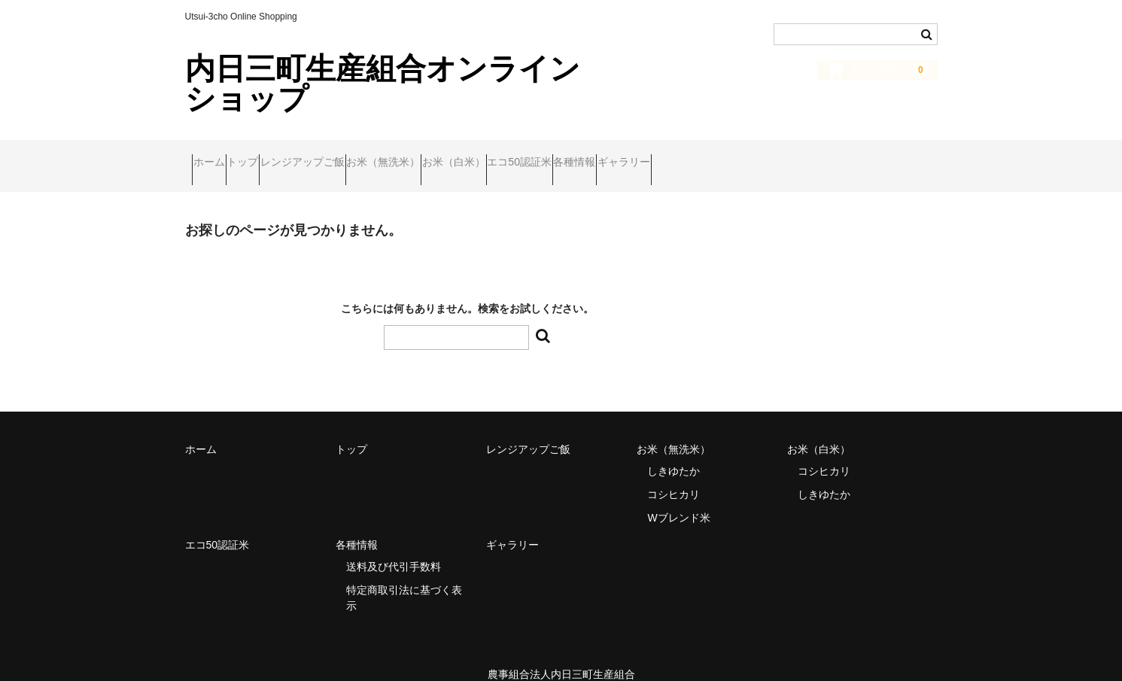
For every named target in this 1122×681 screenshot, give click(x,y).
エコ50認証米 (671, 156)
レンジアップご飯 (367, 156)
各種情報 (755, 156)
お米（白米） (576, 156)
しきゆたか (673, 451)
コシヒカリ (673, 474)
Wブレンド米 (678, 497)
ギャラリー (833, 156)
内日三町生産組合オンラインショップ (382, 83)
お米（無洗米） (477, 156)
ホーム (216, 156)
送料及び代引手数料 (393, 546)
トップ (278, 156)
